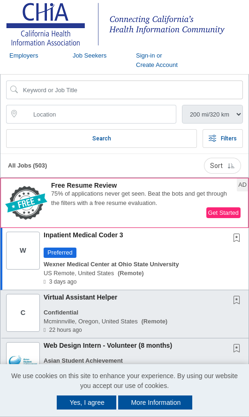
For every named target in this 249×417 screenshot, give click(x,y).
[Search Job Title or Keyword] (131, 89)
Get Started (223, 212)
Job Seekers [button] (89, 55)
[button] (124, 203)
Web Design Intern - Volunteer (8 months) (108, 345)
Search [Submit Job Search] (101, 138)
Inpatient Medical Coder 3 (83, 235)
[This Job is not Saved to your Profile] (239, 239)
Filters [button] (223, 138)
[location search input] (97, 114)
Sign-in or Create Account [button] (157, 60)
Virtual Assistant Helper (80, 297)
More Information (156, 402)
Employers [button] (23, 55)
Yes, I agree (87, 402)
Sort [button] (222, 165)
